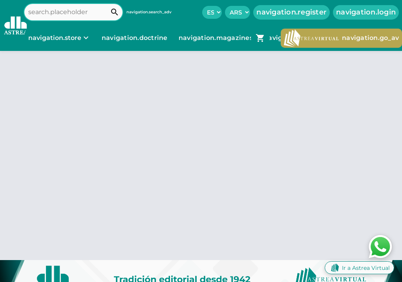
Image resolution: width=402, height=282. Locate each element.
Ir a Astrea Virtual (359, 267)
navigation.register (291, 12)
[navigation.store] (59, 38)
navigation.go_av (341, 38)
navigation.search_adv (149, 11)
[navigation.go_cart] (260, 38)
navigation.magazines (216, 38)
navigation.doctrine (134, 38)
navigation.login (366, 12)
